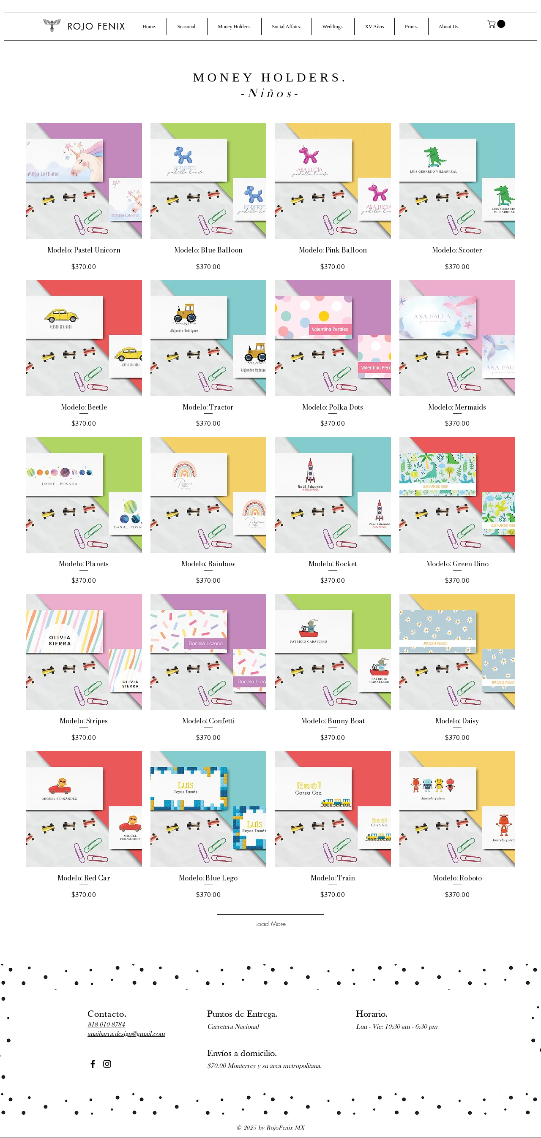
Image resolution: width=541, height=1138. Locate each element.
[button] (187, 26)
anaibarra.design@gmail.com (126, 1034)
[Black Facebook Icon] (92, 1064)
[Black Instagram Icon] (107, 1064)
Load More (270, 923)
